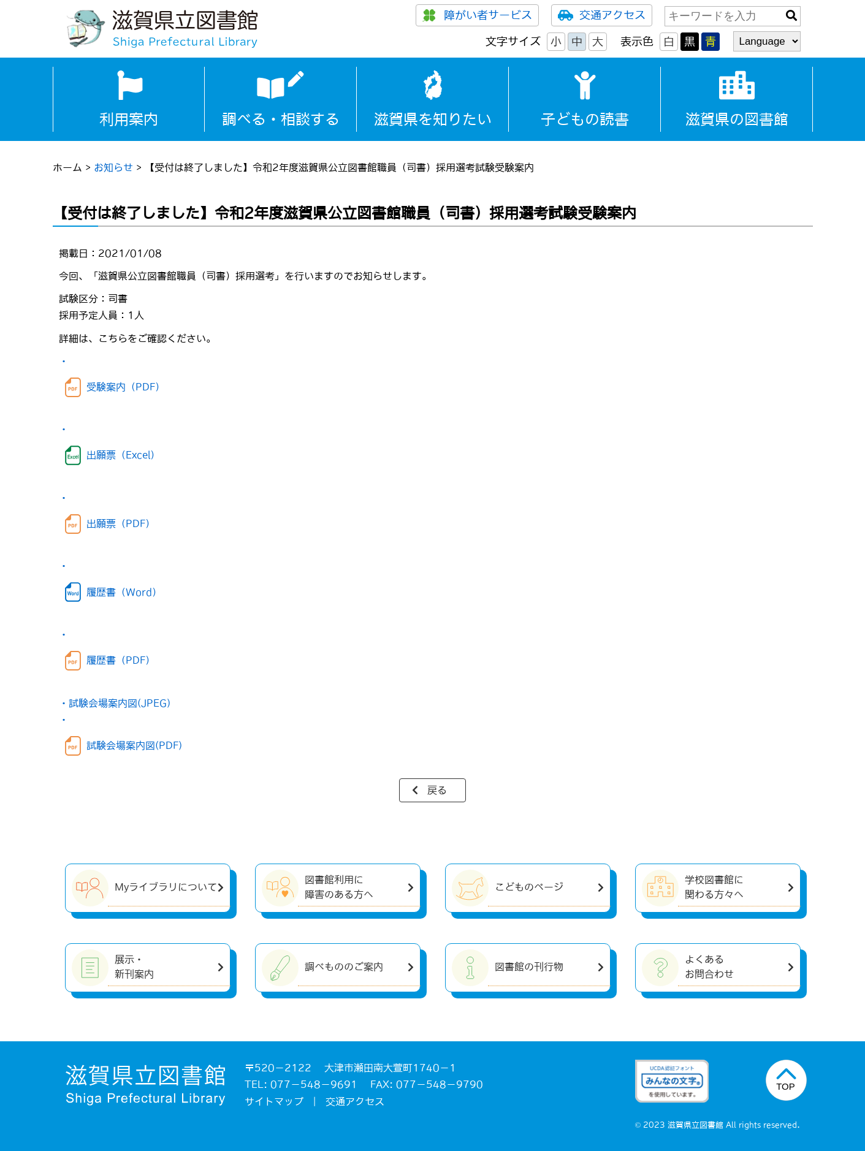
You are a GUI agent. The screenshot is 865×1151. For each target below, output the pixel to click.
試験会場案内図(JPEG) (119, 703)
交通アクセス (602, 15)
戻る (437, 790)
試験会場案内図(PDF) (134, 745)
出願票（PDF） (120, 523)
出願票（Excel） (123, 455)
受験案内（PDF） (125, 387)
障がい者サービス (477, 15)
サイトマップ (274, 1101)
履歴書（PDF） (120, 660)
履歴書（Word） (124, 592)
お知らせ (113, 167)
